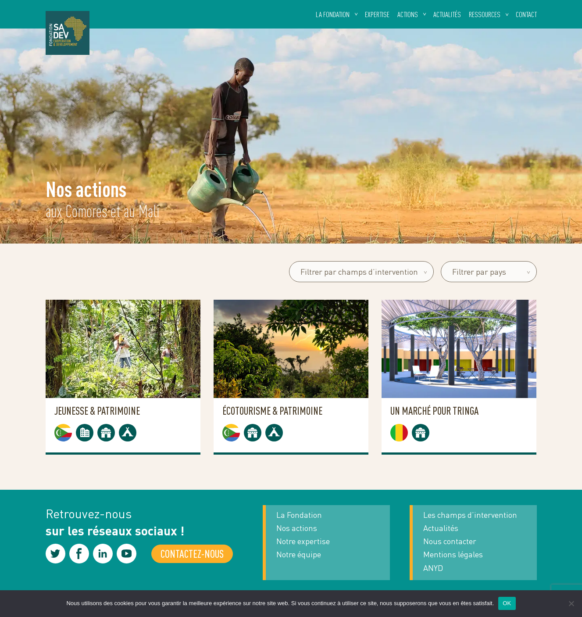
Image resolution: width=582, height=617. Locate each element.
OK (507, 603)
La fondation (333, 14)
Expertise (377, 14)
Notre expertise (303, 541)
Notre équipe (298, 554)
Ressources (484, 14)
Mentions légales (453, 554)
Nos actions (296, 528)
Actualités (447, 14)
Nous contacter (449, 541)
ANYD (433, 568)
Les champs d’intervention (470, 515)
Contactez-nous (192, 553)
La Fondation (299, 515)
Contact (526, 14)
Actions (407, 14)
